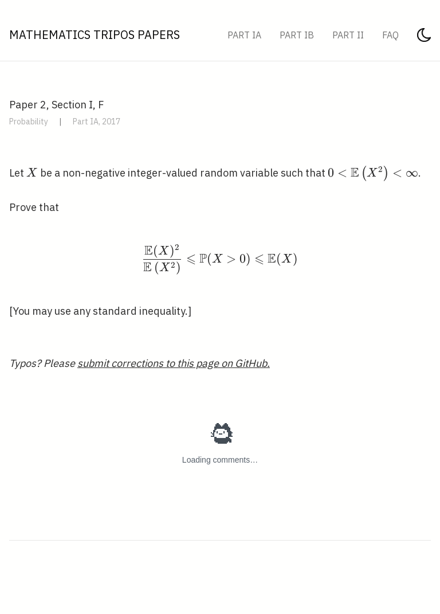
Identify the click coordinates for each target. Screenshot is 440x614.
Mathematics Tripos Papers (94, 34)
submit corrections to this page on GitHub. (173, 363)
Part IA (244, 35)
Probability (28, 121)
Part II (348, 35)
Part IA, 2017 (96, 121)
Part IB (297, 35)
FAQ (390, 35)
